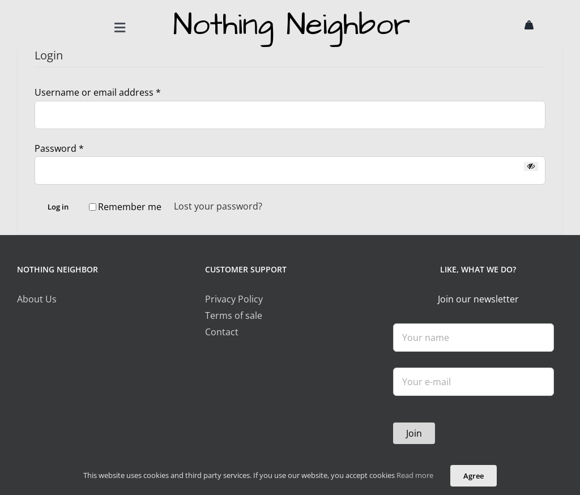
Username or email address (98, 93)
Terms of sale (233, 316)
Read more (414, 475)
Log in (58, 208)
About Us (37, 300)
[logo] (289, 10)
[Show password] (531, 167)
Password (59, 149)
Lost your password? (218, 207)
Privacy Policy (234, 300)
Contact (221, 332)
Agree (473, 476)
